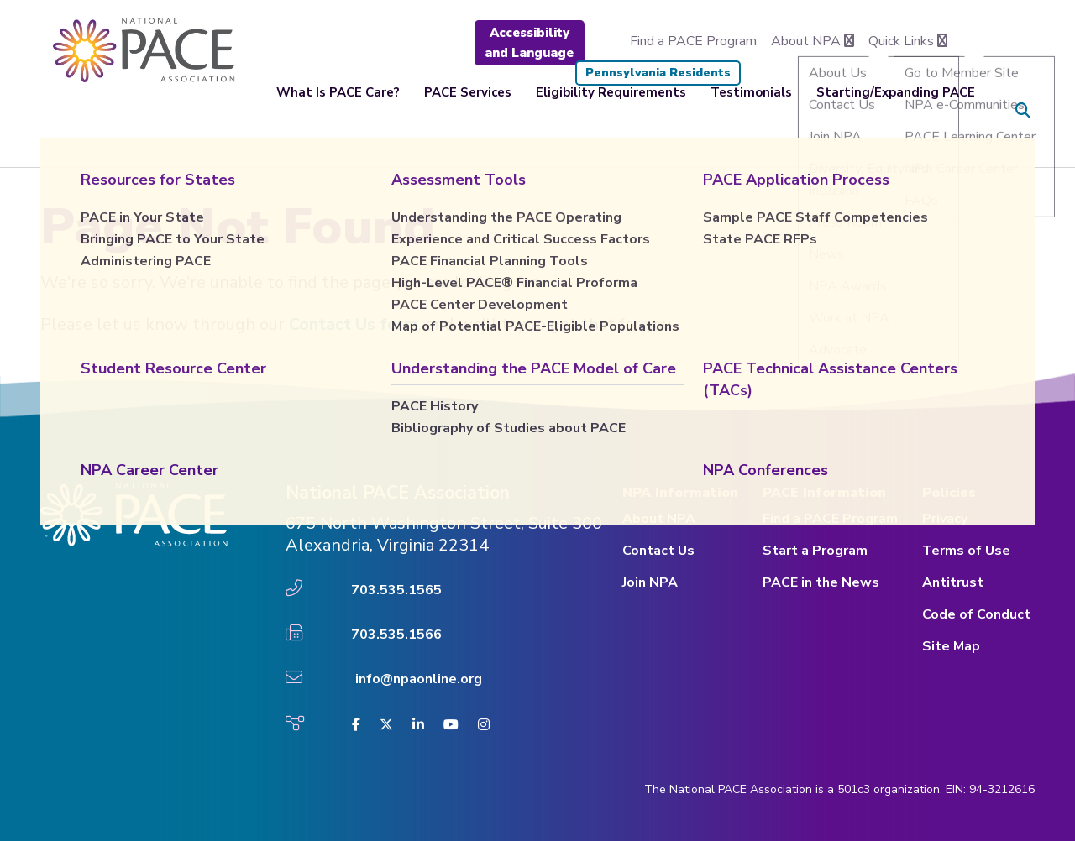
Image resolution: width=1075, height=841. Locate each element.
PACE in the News (821, 582)
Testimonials (751, 110)
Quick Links (907, 41)
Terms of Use (966, 550)
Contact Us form (353, 324)
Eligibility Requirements (611, 110)
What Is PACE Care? (338, 110)
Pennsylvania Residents (658, 73)
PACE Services (467, 110)
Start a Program (815, 550)
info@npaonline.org (418, 679)
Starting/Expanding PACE (895, 110)
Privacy (945, 518)
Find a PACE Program (693, 41)
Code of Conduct (976, 614)
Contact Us (658, 550)
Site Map (951, 646)
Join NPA (650, 582)
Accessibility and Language (529, 42)
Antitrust (952, 582)
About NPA (812, 41)
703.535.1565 (396, 590)
